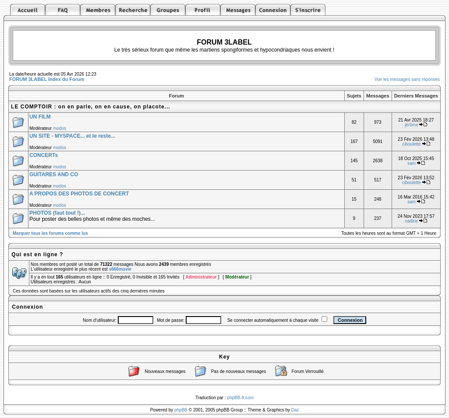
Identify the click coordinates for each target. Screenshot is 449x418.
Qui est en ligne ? (37, 254)
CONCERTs (43, 155)
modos (59, 128)
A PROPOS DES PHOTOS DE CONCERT (79, 194)
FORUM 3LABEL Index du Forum (47, 79)
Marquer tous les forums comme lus (50, 233)
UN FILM (40, 117)
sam (411, 163)
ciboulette (411, 144)
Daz (295, 410)
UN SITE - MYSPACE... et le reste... (72, 136)
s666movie (120, 269)
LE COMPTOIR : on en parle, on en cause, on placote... (90, 107)
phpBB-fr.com (240, 397)
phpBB (180, 410)
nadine (411, 221)
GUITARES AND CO (53, 174)
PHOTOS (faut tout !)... (57, 213)
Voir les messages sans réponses (407, 79)
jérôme (411, 124)
